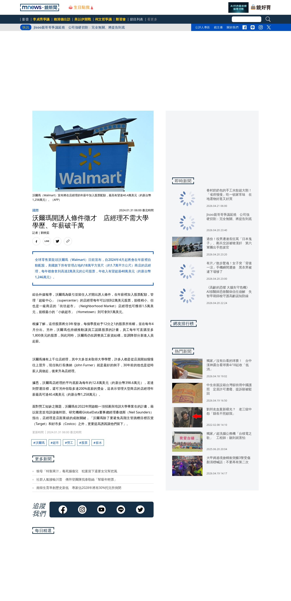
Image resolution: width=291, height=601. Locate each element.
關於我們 (232, 27)
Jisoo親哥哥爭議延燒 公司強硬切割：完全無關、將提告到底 (79, 27)
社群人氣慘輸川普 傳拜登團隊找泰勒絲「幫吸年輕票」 (76, 479)
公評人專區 (202, 27)
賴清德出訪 (62, 19)
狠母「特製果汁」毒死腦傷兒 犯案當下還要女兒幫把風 (76, 471)
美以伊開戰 (82, 19)
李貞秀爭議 (41, 19)
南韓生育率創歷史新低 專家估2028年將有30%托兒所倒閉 (78, 487)
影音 (25, 19)
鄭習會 (121, 19)
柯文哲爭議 (103, 19)
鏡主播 (218, 27)
